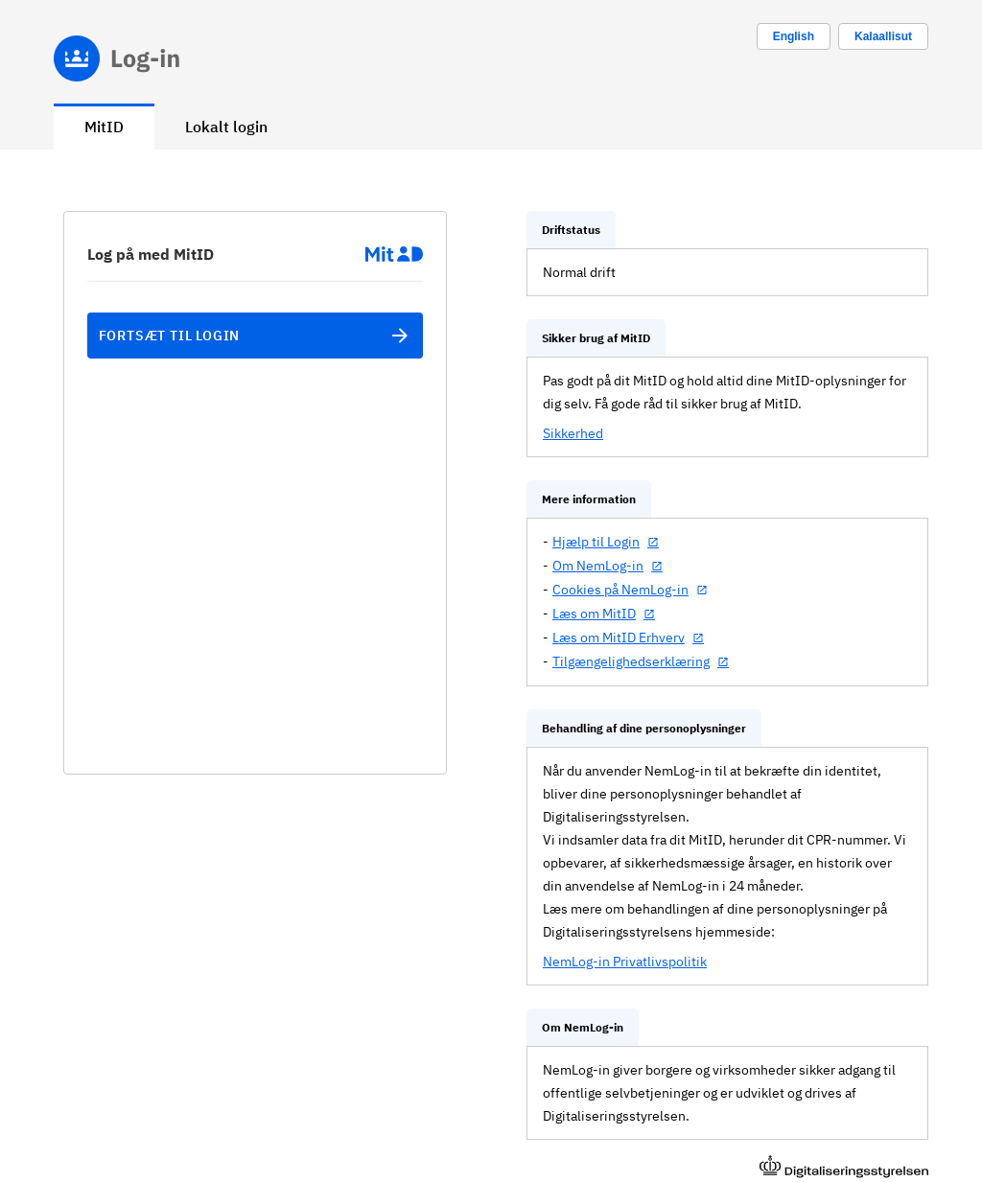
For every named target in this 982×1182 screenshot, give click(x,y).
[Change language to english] (793, 36)
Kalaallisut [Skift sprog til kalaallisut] (883, 36)
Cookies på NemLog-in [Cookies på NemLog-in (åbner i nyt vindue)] (620, 589)
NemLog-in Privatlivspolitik (625, 961)
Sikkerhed (573, 433)
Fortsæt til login (255, 335)
